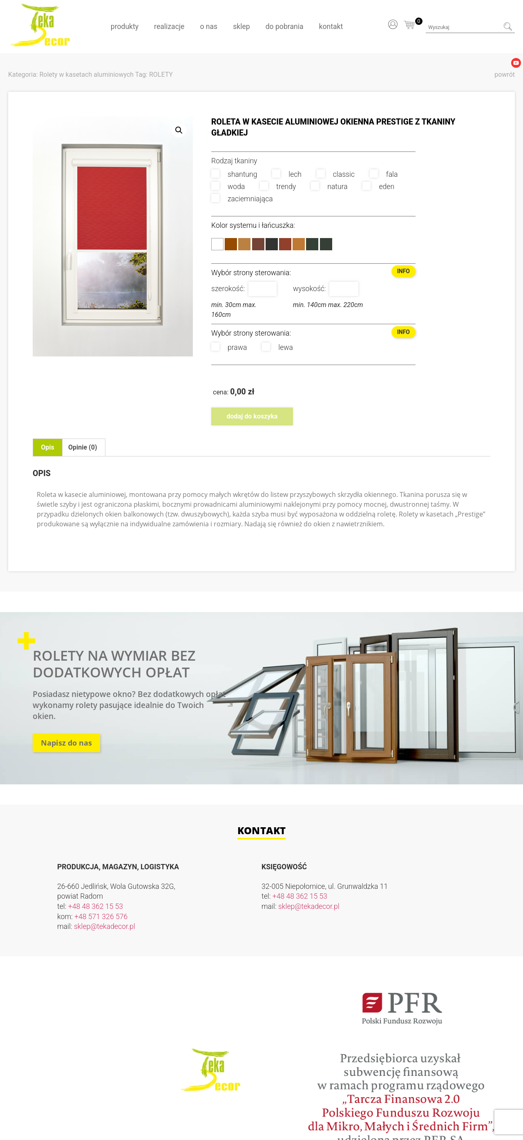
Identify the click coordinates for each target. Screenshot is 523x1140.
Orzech (258, 244)
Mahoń (285, 244)
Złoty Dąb (244, 244)
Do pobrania (285, 26)
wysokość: (309, 289)
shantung (234, 173)
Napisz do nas (66, 743)
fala (384, 173)
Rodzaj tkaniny (234, 161)
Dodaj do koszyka (252, 416)
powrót (504, 74)
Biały (217, 244)
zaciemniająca (242, 198)
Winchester (299, 244)
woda (228, 186)
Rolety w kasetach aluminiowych (86, 74)
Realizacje (169, 26)
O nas (208, 26)
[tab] (48, 447)
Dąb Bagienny (272, 244)
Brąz (231, 244)
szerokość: (228, 289)
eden (378, 186)
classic (336, 173)
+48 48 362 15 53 (95, 906)
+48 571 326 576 (100, 917)
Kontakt (331, 26)
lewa (277, 347)
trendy (278, 186)
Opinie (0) (82, 447)
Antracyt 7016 (312, 244)
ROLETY (161, 74)
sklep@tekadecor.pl (104, 926)
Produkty (125, 26)
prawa (229, 347)
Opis (47, 447)
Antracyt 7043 (326, 244)
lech (287, 173)
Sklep (241, 26)
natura (329, 186)
